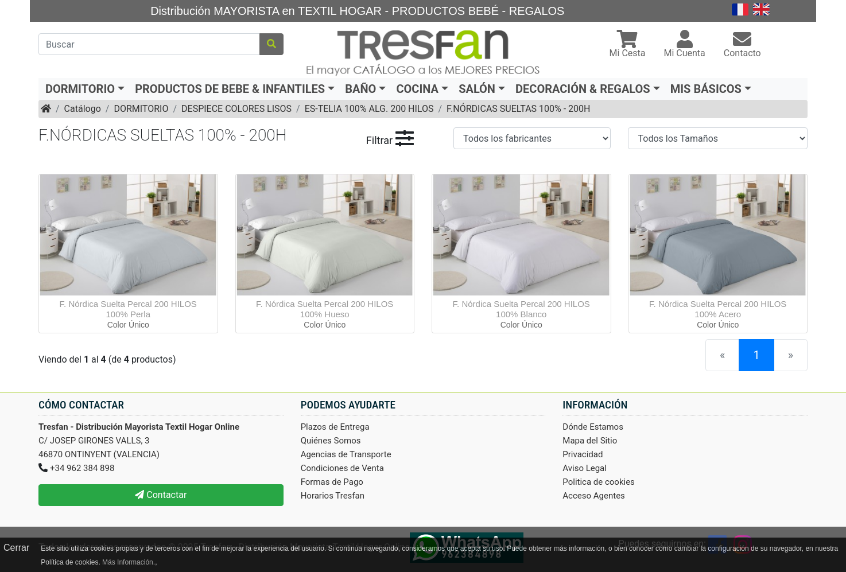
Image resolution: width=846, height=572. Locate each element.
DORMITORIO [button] (80, 89)
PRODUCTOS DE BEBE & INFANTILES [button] (230, 89)
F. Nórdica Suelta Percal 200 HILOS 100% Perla (128, 309)
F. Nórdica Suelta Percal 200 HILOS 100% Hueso (324, 309)
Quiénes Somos (331, 440)
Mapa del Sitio (589, 440)
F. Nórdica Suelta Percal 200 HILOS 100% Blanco (521, 309)
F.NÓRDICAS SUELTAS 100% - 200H (518, 108)
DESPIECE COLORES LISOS (236, 108)
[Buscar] (149, 44)
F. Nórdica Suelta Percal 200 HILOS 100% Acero (717, 309)
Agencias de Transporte (346, 454)
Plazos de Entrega (335, 427)
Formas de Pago (332, 482)
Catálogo (82, 108)
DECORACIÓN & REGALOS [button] (582, 89)
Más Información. (128, 562)
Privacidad (582, 454)
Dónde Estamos (592, 427)
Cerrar (16, 547)
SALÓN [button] (477, 89)
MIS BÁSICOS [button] (706, 89)
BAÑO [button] (360, 89)
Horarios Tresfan (332, 496)
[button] (627, 45)
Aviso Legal (584, 468)
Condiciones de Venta (342, 468)
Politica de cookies (598, 482)
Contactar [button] (161, 494)
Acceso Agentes (593, 496)
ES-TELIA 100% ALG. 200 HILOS (369, 108)
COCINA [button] (417, 89)
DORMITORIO (141, 108)
